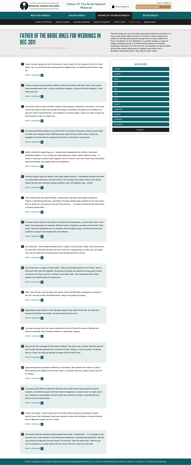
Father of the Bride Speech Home (110, 462)
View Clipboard (120, 6)
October (117, 114)
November (118, 119)
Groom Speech (77, 15)
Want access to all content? (152, 7)
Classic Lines (119, 22)
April (116, 84)
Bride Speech (150, 15)
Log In (159, 3)
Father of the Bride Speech (114, 15)
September (118, 109)
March (116, 79)
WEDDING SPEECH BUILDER (44, 6)
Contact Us (167, 3)
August (117, 104)
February (117, 74)
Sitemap (162, 462)
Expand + (141, 130)
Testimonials (152, 462)
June (116, 94)
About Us (141, 462)
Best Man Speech (40, 15)
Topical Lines (134, 22)
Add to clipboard (34, 75)
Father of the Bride (43, 22)
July (115, 99)
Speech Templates (102, 22)
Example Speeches (81, 22)
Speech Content (63, 22)
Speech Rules (150, 22)
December (118, 124)
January (117, 69)
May (115, 89)
